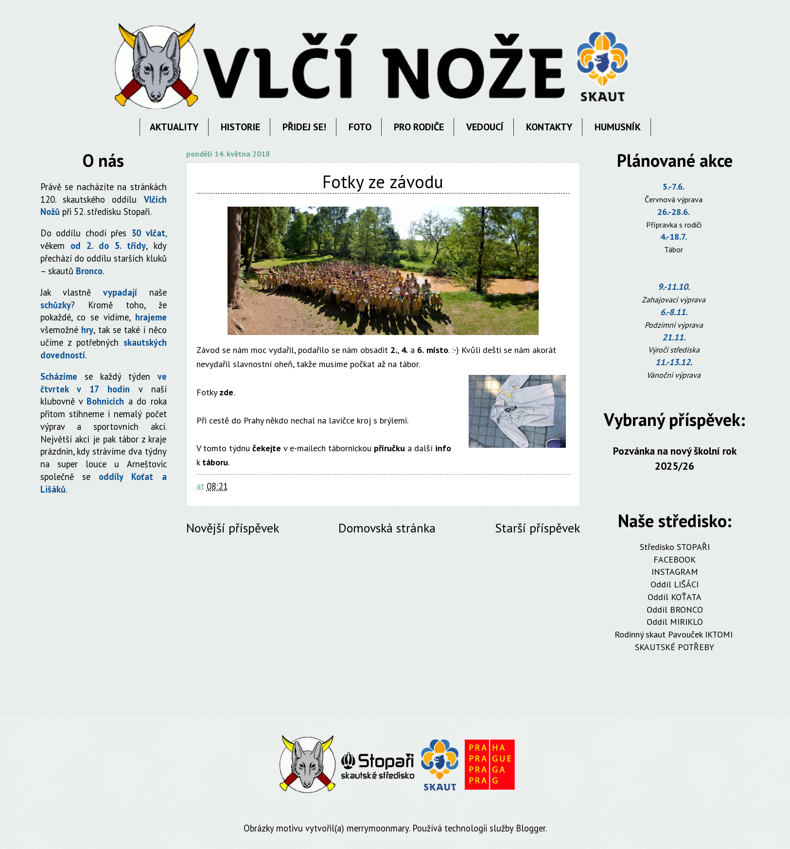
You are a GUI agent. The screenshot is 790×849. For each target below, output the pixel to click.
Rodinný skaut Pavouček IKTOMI (674, 634)
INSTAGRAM (674, 571)
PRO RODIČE (419, 127)
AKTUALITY (174, 127)
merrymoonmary (378, 828)
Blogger (530, 828)
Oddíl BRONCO (675, 609)
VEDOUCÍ (485, 127)
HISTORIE (240, 127)
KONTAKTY (549, 127)
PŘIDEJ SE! (304, 127)
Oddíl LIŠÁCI (674, 584)
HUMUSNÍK (618, 127)
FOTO (360, 127)
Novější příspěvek (232, 528)
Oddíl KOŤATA (675, 596)
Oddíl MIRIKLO (675, 621)
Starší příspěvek (537, 528)
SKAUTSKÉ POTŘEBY (674, 647)
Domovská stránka (387, 528)
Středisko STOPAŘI (675, 546)
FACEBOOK (674, 559)
